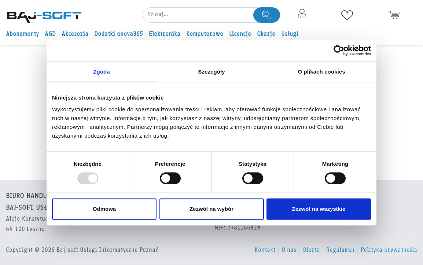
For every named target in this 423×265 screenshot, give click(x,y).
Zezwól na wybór (211, 209)
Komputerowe (204, 34)
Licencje (240, 34)
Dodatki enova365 (118, 34)
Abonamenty (22, 34)
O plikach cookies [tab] (321, 71)
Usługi (289, 34)
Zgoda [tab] (101, 71)
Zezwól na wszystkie (319, 209)
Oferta (311, 250)
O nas (289, 250)
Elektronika (164, 34)
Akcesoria (75, 34)
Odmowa (104, 209)
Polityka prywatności (389, 250)
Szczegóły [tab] (211, 71)
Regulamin (340, 250)
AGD (50, 34)
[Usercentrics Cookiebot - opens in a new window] (339, 50)
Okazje (266, 34)
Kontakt (265, 250)
